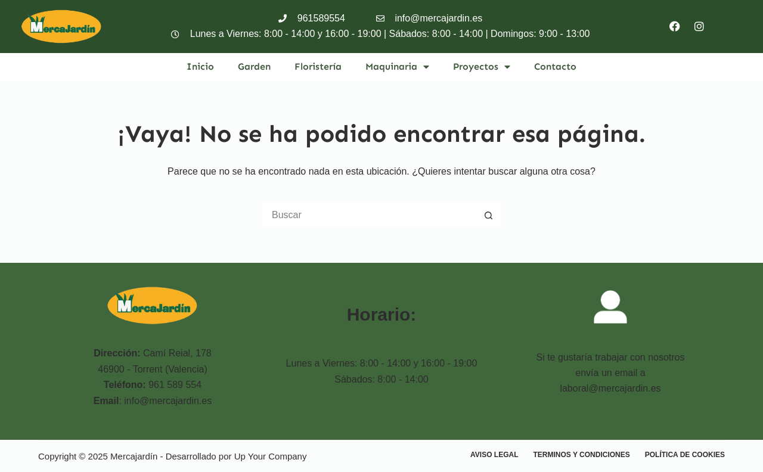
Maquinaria (397, 66)
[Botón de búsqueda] (489, 215)
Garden (254, 66)
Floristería (318, 66)
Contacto (555, 66)
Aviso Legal (494, 455)
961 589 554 (174, 385)
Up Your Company (270, 456)
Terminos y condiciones (582, 455)
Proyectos (481, 66)
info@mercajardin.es (168, 401)
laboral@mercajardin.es (610, 388)
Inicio (200, 66)
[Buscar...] (369, 215)
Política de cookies (685, 455)
